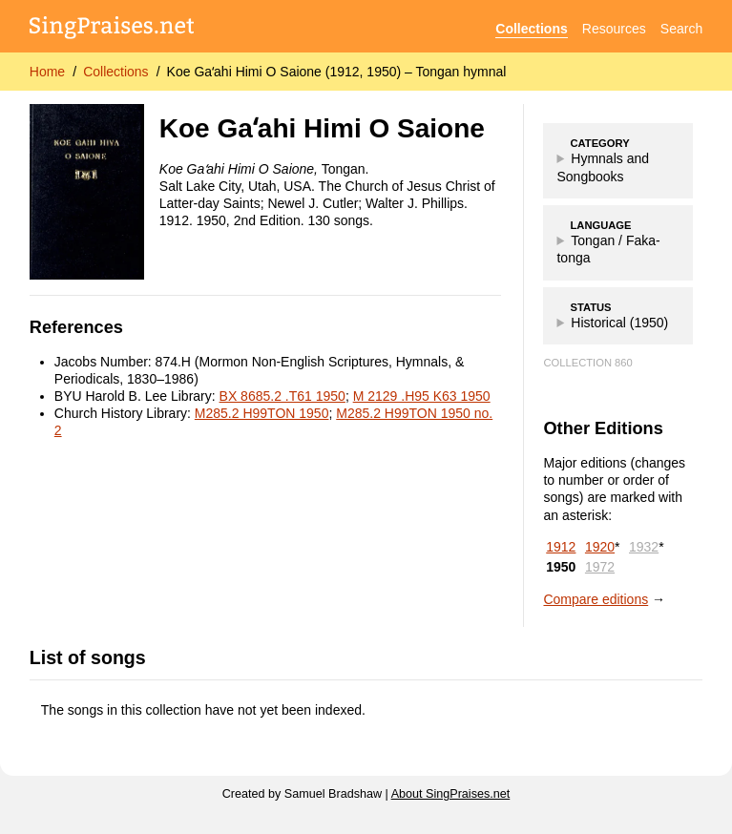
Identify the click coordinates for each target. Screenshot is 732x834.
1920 (600, 546)
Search (681, 28)
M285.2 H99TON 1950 (262, 413)
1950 (560, 566)
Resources (614, 28)
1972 (600, 566)
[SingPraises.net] (112, 29)
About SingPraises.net (451, 794)
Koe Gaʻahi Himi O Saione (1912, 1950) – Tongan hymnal (337, 71)
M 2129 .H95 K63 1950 (422, 396)
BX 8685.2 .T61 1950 (282, 396)
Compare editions (595, 599)
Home (47, 71)
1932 (644, 546)
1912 (560, 546)
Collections (531, 28)
